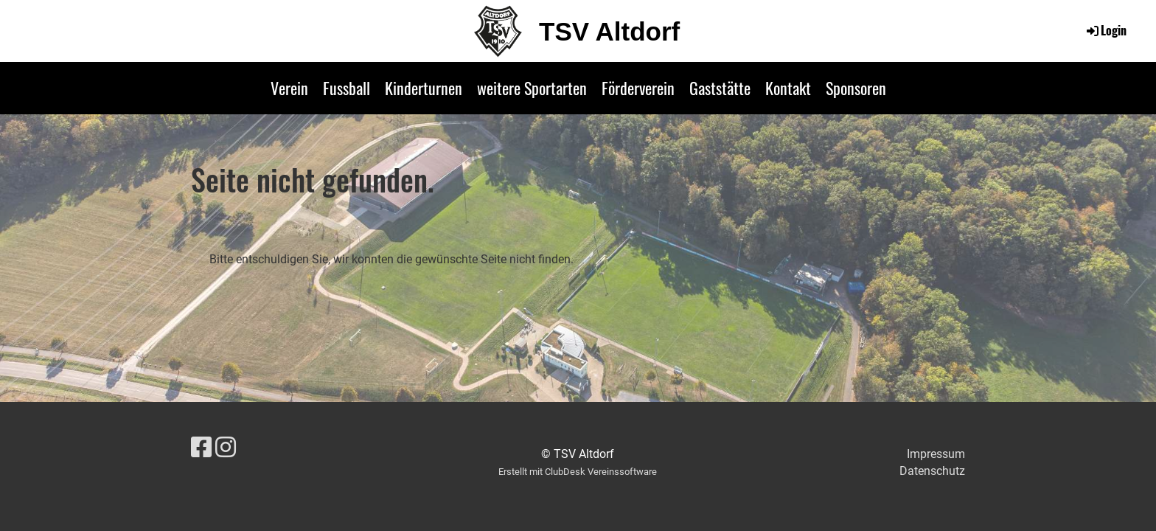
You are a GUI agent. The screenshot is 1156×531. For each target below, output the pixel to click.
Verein (289, 88)
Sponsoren (856, 88)
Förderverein (638, 88)
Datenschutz (932, 471)
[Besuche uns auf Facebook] (201, 448)
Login (1105, 30)
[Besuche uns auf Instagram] (225, 448)
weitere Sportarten (532, 88)
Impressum (936, 454)
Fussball (346, 88)
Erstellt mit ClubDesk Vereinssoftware (577, 471)
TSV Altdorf (609, 31)
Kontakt (788, 88)
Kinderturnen (423, 88)
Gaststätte (720, 88)
